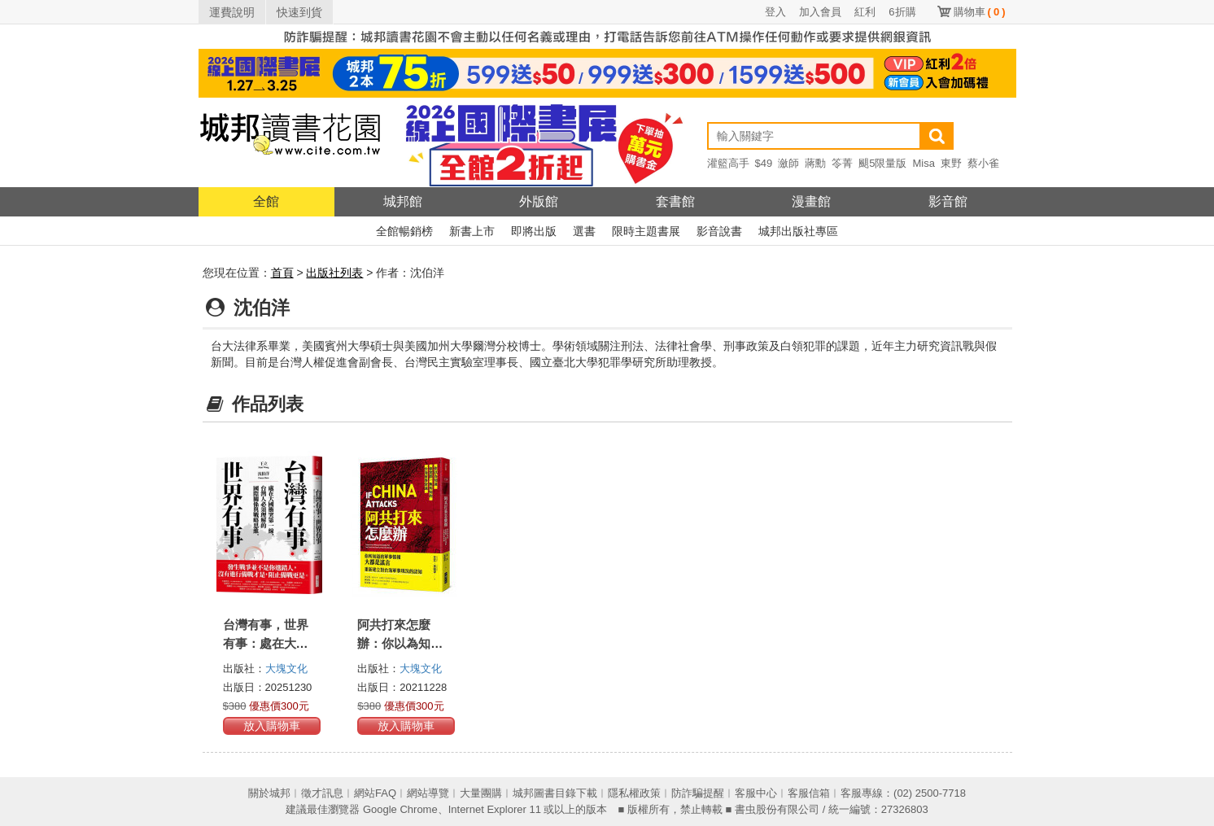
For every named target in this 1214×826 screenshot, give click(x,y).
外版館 (538, 201)
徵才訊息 (322, 793)
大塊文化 (286, 668)
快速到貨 (299, 12)
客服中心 (756, 793)
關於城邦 (269, 793)
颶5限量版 (882, 163)
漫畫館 (811, 201)
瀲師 (788, 163)
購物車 (980, 12)
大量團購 (481, 793)
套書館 (675, 201)
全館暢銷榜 (404, 231)
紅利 (865, 12)
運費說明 (232, 12)
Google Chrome (400, 809)
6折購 (902, 12)
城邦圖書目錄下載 (555, 793)
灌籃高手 (728, 163)
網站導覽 (428, 793)
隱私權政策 (634, 793)
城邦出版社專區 (798, 231)
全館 (266, 201)
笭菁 (842, 163)
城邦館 (402, 201)
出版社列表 (334, 272)
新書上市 (472, 231)
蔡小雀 (983, 163)
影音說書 (719, 231)
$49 (764, 163)
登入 (775, 12)
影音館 (947, 201)
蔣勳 (815, 163)
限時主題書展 (646, 231)
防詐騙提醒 (697, 793)
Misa (923, 163)
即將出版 (534, 231)
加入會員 (820, 12)
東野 (951, 163)
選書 (584, 231)
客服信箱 (809, 793)
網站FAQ (375, 793)
